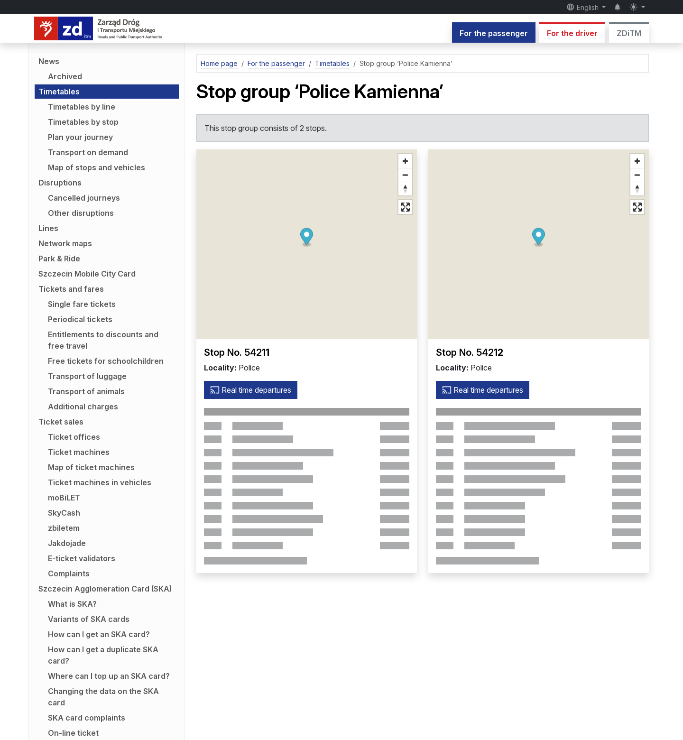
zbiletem (64, 528)
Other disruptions (81, 213)
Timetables (59, 91)
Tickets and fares (71, 289)
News (48, 61)
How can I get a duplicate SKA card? (103, 655)
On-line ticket (73, 733)
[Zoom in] (405, 161)
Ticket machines (79, 452)
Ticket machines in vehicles (99, 482)
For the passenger (494, 33)
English (583, 7)
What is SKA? (72, 604)
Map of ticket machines (91, 467)
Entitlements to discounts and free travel (103, 340)
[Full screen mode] (405, 207)
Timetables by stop (83, 122)
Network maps (65, 243)
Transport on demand (88, 152)
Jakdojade (67, 543)
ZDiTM (629, 33)
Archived (65, 76)
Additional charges (83, 406)
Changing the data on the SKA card (103, 696)
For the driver (572, 33)
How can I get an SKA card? (99, 634)
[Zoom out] (405, 175)
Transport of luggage (87, 376)
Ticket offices (74, 437)
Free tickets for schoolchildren (106, 361)
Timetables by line (81, 106)
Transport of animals (86, 391)
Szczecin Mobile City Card (87, 273)
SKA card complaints (86, 717)
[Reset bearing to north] (405, 188)
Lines (48, 228)
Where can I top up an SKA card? (109, 676)
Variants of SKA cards (88, 619)
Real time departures (250, 390)
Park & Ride (59, 258)
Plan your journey (80, 137)
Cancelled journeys (84, 198)
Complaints (69, 573)
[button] (306, 238)
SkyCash (64, 513)
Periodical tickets (80, 319)
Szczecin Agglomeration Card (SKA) (105, 588)
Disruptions (60, 182)
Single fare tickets (82, 304)
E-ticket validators (81, 558)
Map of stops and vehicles (96, 167)
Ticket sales (60, 421)
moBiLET (64, 497)
